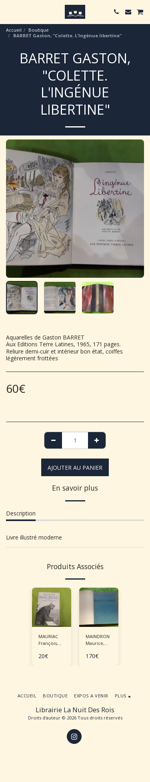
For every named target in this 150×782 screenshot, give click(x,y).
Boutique (38, 30)
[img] (51, 607)
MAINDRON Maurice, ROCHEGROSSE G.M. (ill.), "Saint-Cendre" (102, 640)
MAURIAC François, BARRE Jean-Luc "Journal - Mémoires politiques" (51, 640)
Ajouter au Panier (75, 467)
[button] (9, 11)
